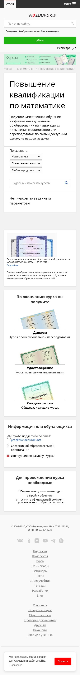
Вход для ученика (40, 635)
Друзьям (40, 625)
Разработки (40, 591)
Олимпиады (40, 566)
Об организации (40, 610)
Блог (40, 596)
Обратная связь (40, 615)
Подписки (40, 551)
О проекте (40, 606)
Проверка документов (40, 620)
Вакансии (40, 630)
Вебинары (40, 571)
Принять (63, 661)
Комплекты (40, 556)
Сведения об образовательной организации (32, 448)
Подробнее (16, 665)
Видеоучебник (40, 581)
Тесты (40, 576)
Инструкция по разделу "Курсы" (33, 456)
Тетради (40, 586)
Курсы (10, 4)
